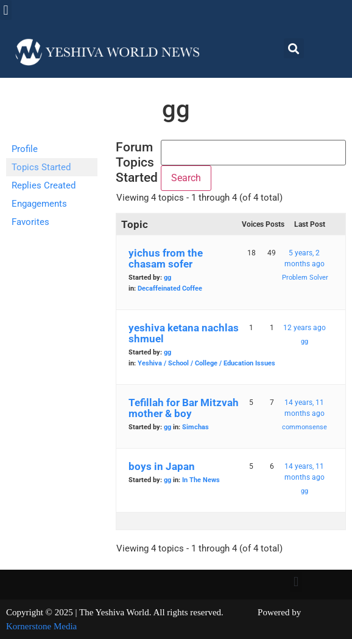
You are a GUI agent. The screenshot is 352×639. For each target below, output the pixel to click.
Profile (25, 148)
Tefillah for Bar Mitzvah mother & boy (183, 408)
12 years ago (304, 327)
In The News (201, 480)
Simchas (195, 427)
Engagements (39, 203)
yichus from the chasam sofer (165, 258)
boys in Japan (161, 466)
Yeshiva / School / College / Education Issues (206, 363)
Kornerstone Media (41, 626)
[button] (6, 10)
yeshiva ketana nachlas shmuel (183, 333)
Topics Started (41, 167)
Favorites (30, 221)
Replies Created (44, 185)
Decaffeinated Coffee (170, 288)
